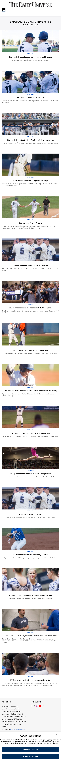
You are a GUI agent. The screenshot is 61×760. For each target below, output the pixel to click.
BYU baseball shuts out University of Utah (30, 559)
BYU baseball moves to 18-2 (30, 519)
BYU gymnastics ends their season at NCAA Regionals (31, 310)
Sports (30, 684)
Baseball (30, 53)
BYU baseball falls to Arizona (30, 225)
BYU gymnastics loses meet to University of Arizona (30, 600)
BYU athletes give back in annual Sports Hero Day (30, 687)
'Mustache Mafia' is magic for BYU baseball (30, 267)
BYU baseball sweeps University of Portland (30, 352)
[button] (57, 735)
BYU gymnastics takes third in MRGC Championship (30, 478)
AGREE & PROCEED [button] (30, 756)
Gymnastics (30, 307)
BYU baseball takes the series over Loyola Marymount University (30, 394)
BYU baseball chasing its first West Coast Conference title (29, 141)
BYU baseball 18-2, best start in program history (30, 438)
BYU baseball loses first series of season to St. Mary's (30, 56)
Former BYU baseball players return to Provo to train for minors (30, 642)
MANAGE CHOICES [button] (30, 749)
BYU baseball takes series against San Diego (30, 183)
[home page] (30, 6)
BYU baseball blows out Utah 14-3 (30, 97)
